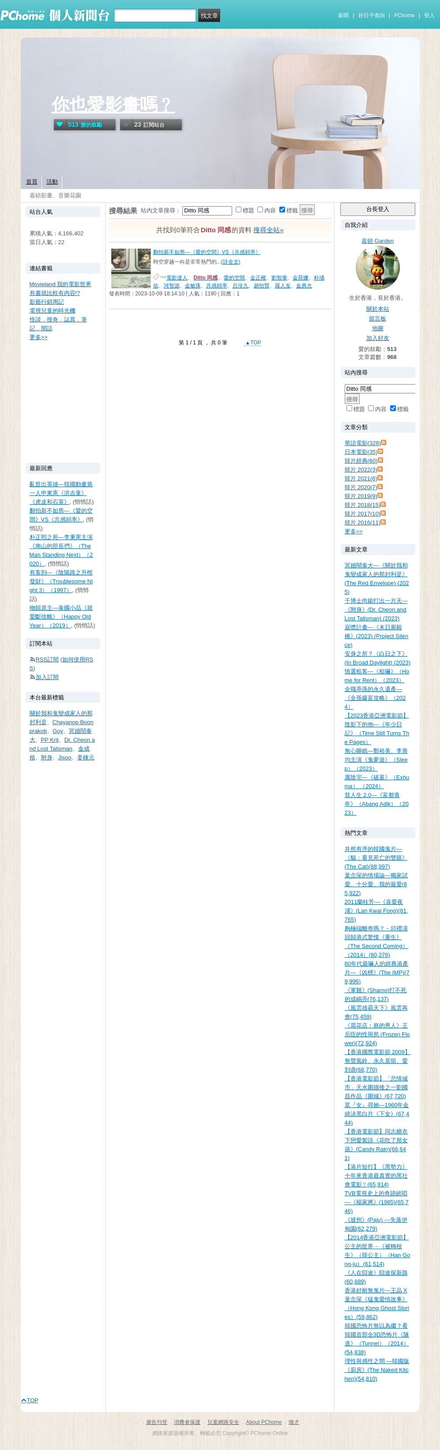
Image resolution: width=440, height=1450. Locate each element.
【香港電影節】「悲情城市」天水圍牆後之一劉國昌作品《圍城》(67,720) (376, 1087)
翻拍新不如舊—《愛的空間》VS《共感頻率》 (207, 252)
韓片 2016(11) (363, 522)
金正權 (258, 278)
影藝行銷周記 (47, 301)
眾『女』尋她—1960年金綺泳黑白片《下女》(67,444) (377, 1114)
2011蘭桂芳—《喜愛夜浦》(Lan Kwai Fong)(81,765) (376, 911)
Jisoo (64, 757)
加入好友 (377, 338)
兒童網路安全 (223, 1422)
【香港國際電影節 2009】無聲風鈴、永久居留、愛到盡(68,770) (378, 1061)
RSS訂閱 (47, 659)
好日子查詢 (371, 15)
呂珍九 (240, 286)
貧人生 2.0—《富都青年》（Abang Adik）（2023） (377, 804)
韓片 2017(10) (363, 513)
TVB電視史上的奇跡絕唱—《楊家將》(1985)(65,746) (377, 1202)
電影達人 (177, 278)
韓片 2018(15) (363, 505)
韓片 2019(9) (361, 496)
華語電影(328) (363, 443)
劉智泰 (279, 278)
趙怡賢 (262, 286)
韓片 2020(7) (361, 487)
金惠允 (304, 286)
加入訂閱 (47, 677)
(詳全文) (231, 262)
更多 (354, 531)
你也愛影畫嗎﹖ (113, 104)
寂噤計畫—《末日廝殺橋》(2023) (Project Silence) (377, 636)
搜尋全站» (268, 230)
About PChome (264, 1422)
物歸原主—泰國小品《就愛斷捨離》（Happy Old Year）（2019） (61, 616)
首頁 (32, 181)
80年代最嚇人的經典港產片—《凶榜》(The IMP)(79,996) (377, 972)
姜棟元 (85, 757)
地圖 (378, 328)
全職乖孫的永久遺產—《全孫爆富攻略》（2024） (375, 698)
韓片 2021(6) (361, 478)
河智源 (172, 286)
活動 (52, 181)
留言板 (377, 318)
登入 (429, 15)
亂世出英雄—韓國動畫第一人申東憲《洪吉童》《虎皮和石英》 (61, 493)
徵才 (294, 1422)
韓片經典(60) (361, 460)
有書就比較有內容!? (55, 293)
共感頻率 (216, 286)
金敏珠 (193, 286)
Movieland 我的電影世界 (61, 284)
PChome (404, 15)
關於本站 (377, 309)
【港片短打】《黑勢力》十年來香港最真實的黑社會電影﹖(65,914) (376, 1175)
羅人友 (283, 286)
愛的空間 (234, 278)
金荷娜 (300, 278)
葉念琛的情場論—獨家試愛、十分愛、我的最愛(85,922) (376, 884)
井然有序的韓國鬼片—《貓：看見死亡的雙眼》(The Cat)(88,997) (376, 858)
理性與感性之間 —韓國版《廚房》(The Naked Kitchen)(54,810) (377, 1370)
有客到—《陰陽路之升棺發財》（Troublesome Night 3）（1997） (61, 581)
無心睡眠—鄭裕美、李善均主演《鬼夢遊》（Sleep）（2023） (376, 760)
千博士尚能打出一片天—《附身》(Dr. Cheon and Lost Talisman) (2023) (376, 609)
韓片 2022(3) (361, 469)
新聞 (343, 15)
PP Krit (50, 739)
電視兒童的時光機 (52, 310)
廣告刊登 (156, 1422)
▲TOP (252, 343)
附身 (47, 757)
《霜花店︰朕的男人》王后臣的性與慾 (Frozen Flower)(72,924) (377, 1034)
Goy (58, 731)
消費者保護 (187, 1422)
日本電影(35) (361, 452)
